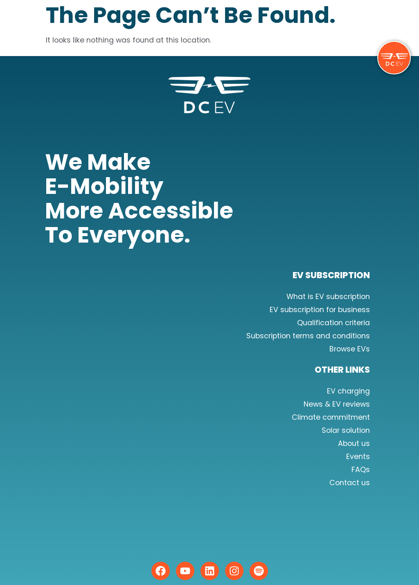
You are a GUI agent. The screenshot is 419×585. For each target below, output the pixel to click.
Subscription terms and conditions (308, 336)
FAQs (360, 470)
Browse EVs (349, 349)
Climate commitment (331, 417)
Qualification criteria (333, 323)
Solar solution (346, 430)
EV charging (348, 391)
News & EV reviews (337, 404)
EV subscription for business (320, 310)
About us (354, 443)
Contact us (349, 483)
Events (358, 456)
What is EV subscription (328, 297)
